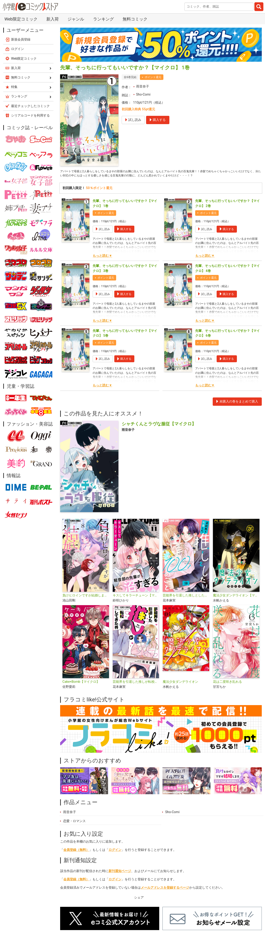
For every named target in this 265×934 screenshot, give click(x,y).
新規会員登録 (20, 39)
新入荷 (52, 19)
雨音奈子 (142, 86)
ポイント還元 (153, 77)
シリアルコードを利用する (30, 115)
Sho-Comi (143, 94)
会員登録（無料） (76, 851)
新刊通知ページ (120, 873)
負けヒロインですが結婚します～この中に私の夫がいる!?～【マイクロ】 (85, 597)
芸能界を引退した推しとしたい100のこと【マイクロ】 (186, 597)
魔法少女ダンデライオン (180, 683)
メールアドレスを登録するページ (165, 889)
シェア (139, 899)
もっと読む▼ (102, 257)
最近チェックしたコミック (30, 106)
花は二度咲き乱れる (227, 683)
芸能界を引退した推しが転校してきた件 (136, 683)
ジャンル (76, 19)
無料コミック (135, 19)
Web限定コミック (20, 19)
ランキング (103, 19)
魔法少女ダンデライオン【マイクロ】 (236, 597)
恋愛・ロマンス (74, 823)
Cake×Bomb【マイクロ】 (81, 683)
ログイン (115, 851)
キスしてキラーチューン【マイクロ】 (136, 597)
